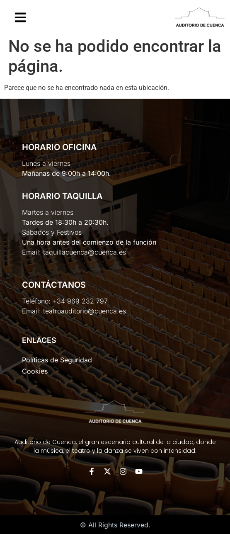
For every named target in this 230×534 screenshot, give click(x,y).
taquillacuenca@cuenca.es (84, 252)
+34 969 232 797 (80, 301)
